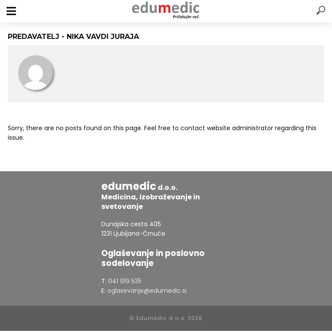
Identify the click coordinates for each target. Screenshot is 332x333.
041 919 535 (125, 281)
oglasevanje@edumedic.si (147, 290)
